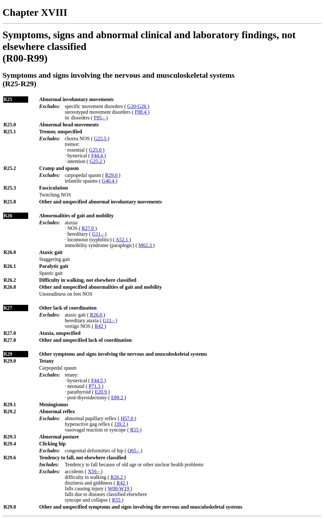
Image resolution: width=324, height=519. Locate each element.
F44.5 (97, 380)
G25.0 (96, 150)
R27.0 (88, 228)
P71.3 (95, 386)
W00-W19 (119, 488)
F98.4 (141, 112)
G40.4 (109, 181)
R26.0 (96, 314)
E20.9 (101, 392)
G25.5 (101, 138)
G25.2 (96, 161)
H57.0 (128, 418)
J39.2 (120, 424)
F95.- (100, 117)
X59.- (94, 471)
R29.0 (112, 175)
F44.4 (97, 155)
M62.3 (146, 245)
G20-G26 (137, 106)
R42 (99, 326)
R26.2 (117, 477)
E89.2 (117, 397)
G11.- (98, 234)
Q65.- (134, 450)
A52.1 (122, 239)
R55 (135, 429)
